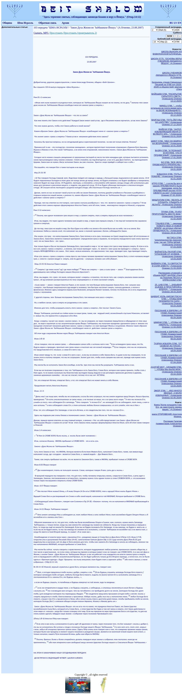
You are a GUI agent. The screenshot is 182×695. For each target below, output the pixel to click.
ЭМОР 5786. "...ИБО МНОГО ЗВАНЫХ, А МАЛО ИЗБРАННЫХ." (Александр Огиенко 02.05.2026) (168, 394)
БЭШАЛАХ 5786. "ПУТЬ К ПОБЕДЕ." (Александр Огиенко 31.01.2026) (166, 176)
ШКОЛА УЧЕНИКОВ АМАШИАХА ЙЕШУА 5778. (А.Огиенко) (169, 75)
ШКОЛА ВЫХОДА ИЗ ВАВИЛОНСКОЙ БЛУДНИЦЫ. (167, 52)
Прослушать (56, 33)
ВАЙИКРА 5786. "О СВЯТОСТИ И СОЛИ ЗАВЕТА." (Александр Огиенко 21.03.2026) (166, 265)
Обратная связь (47, 23)
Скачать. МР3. (41, 33)
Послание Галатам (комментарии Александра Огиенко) (169, 423)
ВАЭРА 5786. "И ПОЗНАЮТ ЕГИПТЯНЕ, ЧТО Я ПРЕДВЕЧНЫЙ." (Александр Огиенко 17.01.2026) (168, 154)
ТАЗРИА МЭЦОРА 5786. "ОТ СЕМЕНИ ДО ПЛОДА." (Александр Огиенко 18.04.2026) (168, 347)
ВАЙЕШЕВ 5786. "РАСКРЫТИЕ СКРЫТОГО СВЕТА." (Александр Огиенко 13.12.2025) (166, 97)
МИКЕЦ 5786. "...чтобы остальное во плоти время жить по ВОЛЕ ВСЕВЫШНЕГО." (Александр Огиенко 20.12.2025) (166, 110)
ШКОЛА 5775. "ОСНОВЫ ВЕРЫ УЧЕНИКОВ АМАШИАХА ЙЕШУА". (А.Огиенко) (166, 61)
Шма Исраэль (25, 23)
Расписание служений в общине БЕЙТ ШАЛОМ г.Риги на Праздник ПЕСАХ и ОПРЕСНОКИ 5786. (167, 276)
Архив (65, 23)
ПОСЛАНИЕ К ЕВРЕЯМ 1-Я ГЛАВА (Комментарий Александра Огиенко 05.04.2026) (168, 314)
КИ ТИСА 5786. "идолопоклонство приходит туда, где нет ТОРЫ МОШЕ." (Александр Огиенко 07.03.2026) (168, 242)
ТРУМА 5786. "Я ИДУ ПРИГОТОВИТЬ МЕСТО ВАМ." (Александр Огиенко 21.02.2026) (167, 215)
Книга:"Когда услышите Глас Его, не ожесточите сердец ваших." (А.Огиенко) (168, 407)
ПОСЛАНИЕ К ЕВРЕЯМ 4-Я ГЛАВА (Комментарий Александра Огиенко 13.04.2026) (168, 382)
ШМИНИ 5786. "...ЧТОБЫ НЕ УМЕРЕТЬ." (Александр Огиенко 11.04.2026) (168, 324)
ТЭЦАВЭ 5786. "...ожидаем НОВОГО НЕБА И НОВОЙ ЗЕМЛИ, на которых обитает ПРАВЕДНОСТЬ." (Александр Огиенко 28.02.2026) (167, 228)
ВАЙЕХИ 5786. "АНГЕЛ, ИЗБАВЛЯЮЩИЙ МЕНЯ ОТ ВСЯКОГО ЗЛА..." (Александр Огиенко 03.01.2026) (167, 132)
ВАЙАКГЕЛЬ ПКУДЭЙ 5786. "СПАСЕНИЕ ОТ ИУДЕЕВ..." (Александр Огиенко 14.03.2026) (168, 255)
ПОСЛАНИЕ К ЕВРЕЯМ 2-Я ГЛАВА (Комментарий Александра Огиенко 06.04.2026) (168, 335)
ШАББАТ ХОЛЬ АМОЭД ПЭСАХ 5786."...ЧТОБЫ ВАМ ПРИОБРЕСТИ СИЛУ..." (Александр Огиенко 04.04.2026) (166, 301)
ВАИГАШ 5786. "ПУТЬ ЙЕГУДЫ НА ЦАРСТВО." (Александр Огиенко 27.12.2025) (166, 122)
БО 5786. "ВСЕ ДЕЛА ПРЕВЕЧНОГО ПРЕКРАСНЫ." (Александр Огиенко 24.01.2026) (167, 165)
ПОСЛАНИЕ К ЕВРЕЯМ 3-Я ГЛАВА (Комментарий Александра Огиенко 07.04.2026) (168, 359)
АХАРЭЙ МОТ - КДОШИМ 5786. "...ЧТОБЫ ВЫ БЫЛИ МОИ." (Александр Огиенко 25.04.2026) (166, 370)
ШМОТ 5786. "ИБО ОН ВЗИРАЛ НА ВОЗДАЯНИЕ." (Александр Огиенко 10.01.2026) (166, 143)
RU (171, 23)
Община (7, 23)
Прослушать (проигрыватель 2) (80, 33)
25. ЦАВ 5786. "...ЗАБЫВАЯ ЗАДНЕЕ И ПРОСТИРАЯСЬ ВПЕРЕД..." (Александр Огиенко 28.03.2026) (168, 288)
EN (179, 23)
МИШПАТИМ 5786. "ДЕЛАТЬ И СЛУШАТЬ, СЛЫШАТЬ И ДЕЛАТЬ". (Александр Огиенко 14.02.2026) (167, 203)
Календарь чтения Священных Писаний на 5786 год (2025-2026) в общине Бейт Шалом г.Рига (167, 85)
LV (175, 23)
